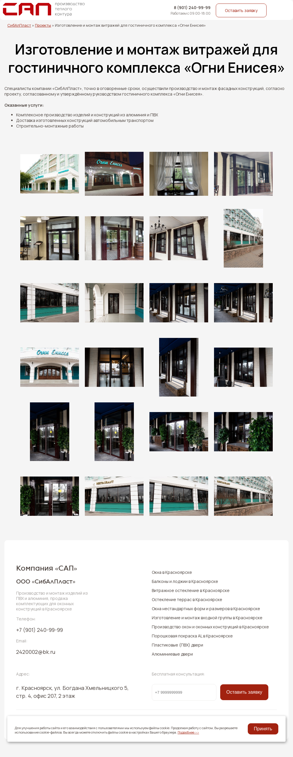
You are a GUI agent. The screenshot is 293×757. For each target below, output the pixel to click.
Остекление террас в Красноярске (187, 599)
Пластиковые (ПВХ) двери (177, 645)
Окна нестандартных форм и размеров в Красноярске (206, 608)
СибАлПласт (19, 25)
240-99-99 (39, 629)
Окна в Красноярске (172, 572)
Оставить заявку (241, 10)
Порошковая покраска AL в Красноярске (192, 636)
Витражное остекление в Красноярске (191, 590)
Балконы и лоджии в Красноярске (185, 581)
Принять (263, 728)
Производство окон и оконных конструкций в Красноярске (210, 627)
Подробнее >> (188, 732)
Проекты (43, 25)
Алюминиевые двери (172, 654)
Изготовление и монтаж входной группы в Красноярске (207, 617)
